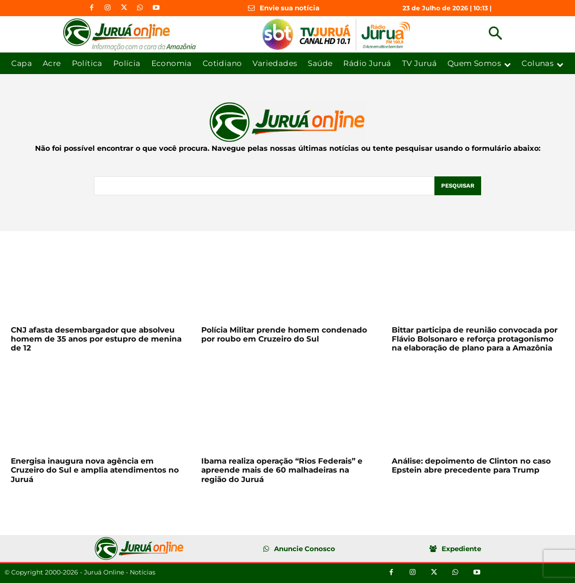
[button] (495, 34)
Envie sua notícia (289, 8)
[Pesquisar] (457, 185)
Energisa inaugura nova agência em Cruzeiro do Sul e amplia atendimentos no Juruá (95, 470)
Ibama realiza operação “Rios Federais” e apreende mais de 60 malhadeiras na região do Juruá (282, 470)
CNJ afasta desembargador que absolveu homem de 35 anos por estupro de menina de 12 (96, 339)
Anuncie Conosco (304, 548)
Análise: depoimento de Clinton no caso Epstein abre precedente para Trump (471, 465)
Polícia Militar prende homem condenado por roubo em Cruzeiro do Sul (284, 334)
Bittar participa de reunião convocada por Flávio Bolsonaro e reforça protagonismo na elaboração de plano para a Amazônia (474, 339)
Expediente (461, 548)
